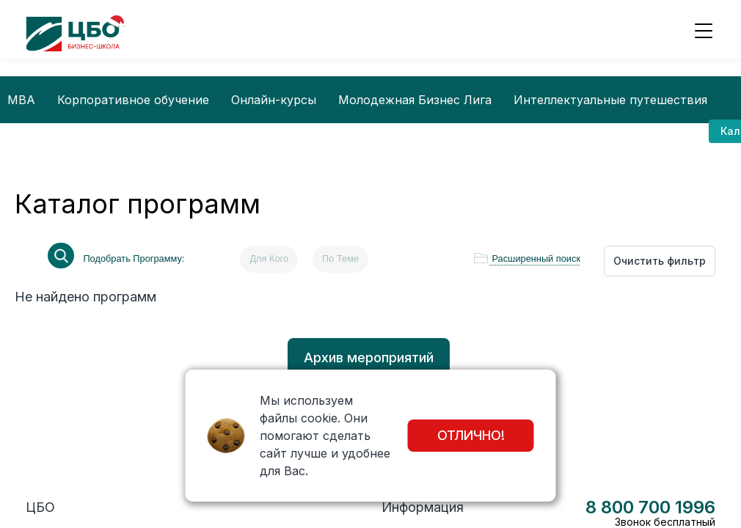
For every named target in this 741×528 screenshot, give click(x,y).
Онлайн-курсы (273, 99)
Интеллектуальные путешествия (610, 99)
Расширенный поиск (536, 258)
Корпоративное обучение (133, 99)
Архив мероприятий (369, 357)
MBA (21, 99)
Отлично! (471, 435)
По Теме (340, 258)
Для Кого (268, 258)
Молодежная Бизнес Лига (415, 99)
